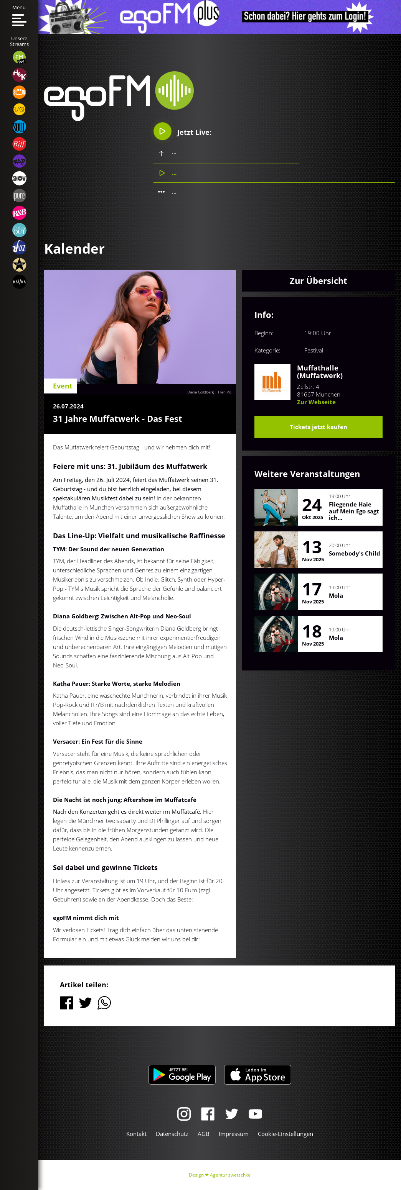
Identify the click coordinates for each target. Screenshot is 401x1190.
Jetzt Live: (182, 131)
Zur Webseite (316, 402)
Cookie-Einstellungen (285, 1134)
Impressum (234, 1134)
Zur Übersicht (318, 280)
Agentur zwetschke (230, 1175)
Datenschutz (172, 1134)
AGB (204, 1134)
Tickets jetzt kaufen (318, 427)
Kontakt (136, 1134)
